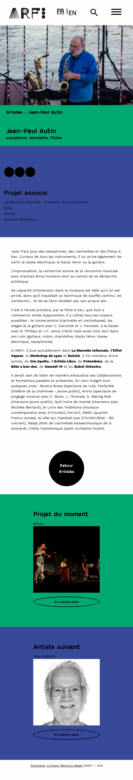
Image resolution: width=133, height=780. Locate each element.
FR (60, 10)
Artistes (14, 112)
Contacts (53, 765)
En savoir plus (66, 602)
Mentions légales (71, 765)
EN (72, 12)
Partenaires (38, 765)
